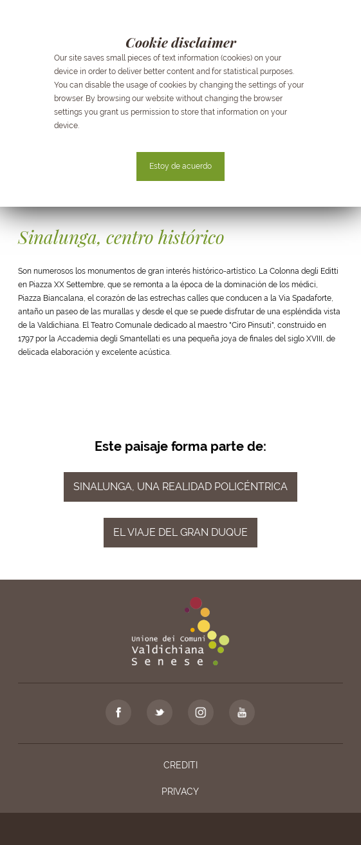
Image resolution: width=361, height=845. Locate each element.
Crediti (180, 765)
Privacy (180, 791)
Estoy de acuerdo (180, 166)
